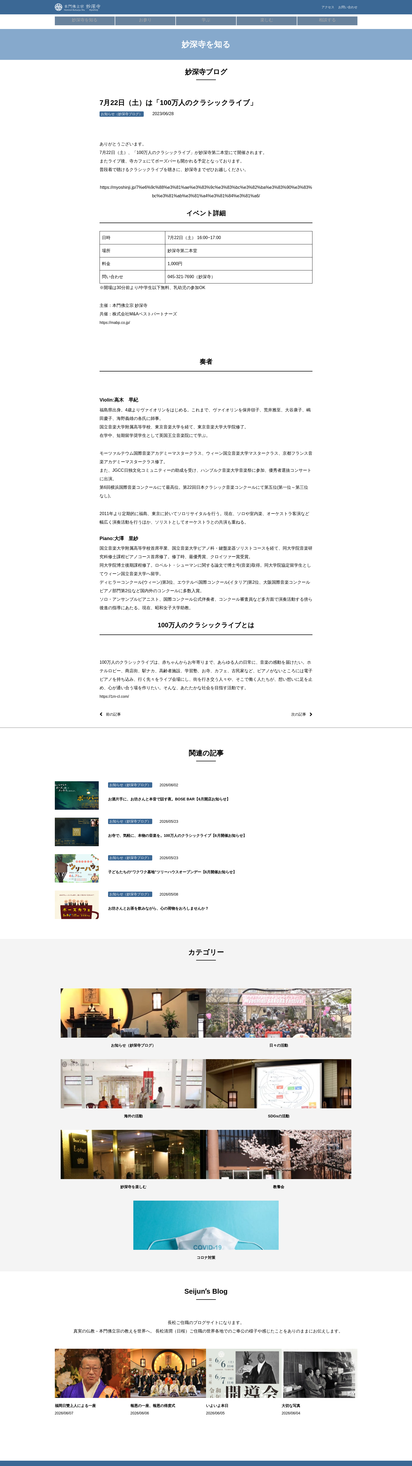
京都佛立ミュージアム (328, 1366)
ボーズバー (221, 1290)
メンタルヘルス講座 (277, 1298)
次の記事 (297, 714)
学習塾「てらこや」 (227, 1306)
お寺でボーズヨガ (225, 1298)
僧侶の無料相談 (274, 1290)
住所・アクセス (74, 1313)
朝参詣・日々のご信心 (128, 1290)
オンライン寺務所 (125, 1298)
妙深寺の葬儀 (122, 1313)
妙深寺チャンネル (75, 1361)
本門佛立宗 (321, 1358)
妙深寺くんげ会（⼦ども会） (333, 1290)
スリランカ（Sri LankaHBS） (324, 1309)
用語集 (167, 1306)
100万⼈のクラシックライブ (232, 1313)
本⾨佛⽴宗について (177, 1298)
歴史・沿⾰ (171, 1290)
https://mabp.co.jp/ (117, 322)
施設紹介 (69, 1306)
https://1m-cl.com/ (116, 696)
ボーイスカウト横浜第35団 (331, 1336)
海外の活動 (71, 1329)
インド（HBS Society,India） (332, 1328)
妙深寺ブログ (72, 1345)
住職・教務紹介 (74, 1298)
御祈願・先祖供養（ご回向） (133, 1321)
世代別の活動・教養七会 (80, 1321)
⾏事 (116, 1306)
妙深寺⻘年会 (322, 1298)
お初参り (119, 1329)
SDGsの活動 (71, 1337)
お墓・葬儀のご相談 (277, 1306)
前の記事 (114, 714)
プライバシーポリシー (278, 1329)
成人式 (117, 1345)
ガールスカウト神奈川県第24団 (331, 1347)
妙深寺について (74, 1290)
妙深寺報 (69, 1369)
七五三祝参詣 (122, 1337)
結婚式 (117, 1353)
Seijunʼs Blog (73, 1353)
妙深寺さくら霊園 (75, 1377)
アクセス (318, 10)
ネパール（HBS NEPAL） (330, 1320)
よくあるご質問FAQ (277, 1313)
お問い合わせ (346, 10)
